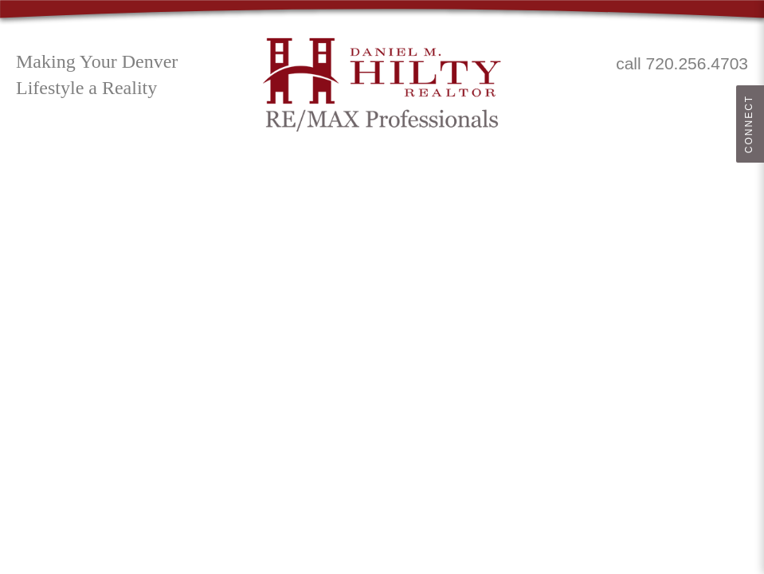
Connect (748, 124)
